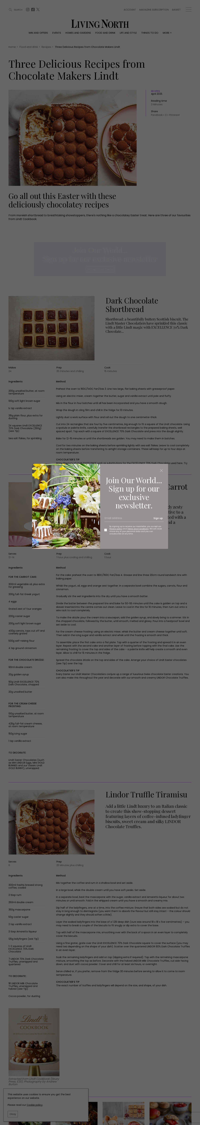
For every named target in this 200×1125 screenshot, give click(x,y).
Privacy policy (115, 528)
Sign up (158, 518)
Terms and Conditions (138, 528)
